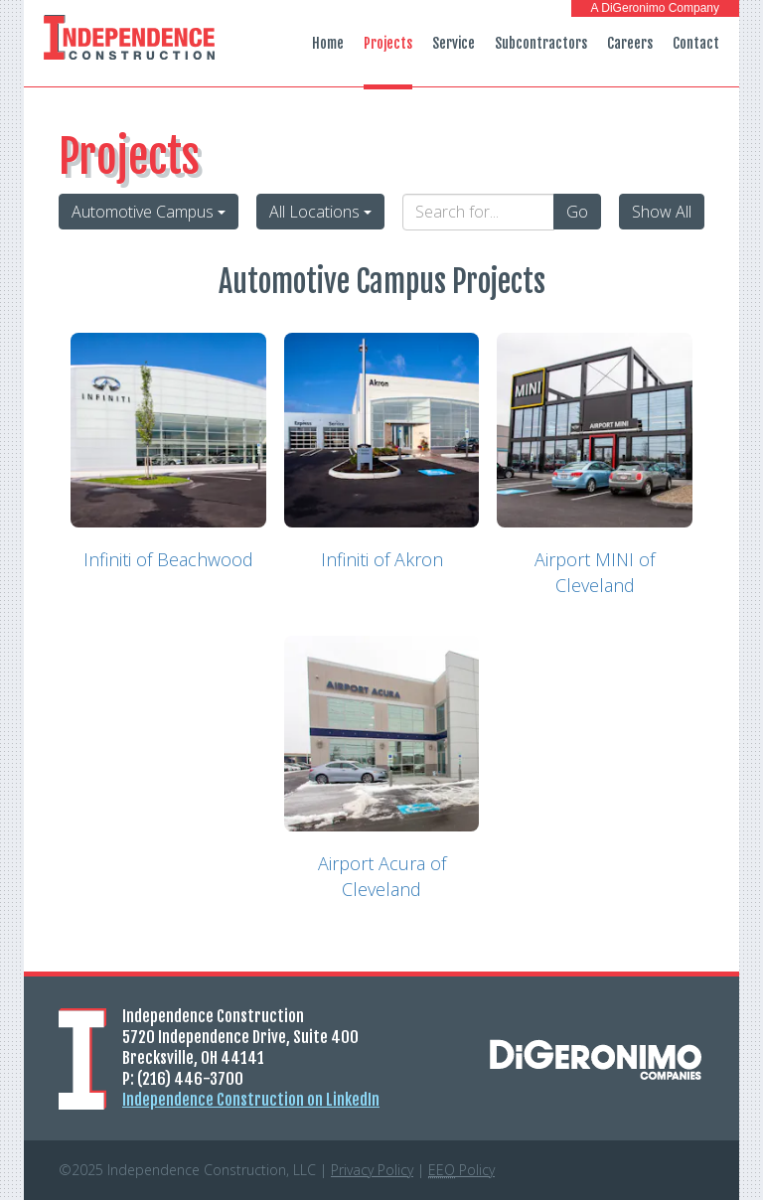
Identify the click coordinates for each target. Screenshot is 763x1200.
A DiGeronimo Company (655, 8)
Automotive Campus (149, 212)
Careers (630, 43)
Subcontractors (541, 43)
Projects (388, 43)
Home (328, 43)
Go (577, 212)
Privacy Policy (372, 1169)
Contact (696, 43)
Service (453, 43)
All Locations (320, 212)
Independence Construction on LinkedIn (251, 1100)
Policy (461, 1169)
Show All (661, 212)
